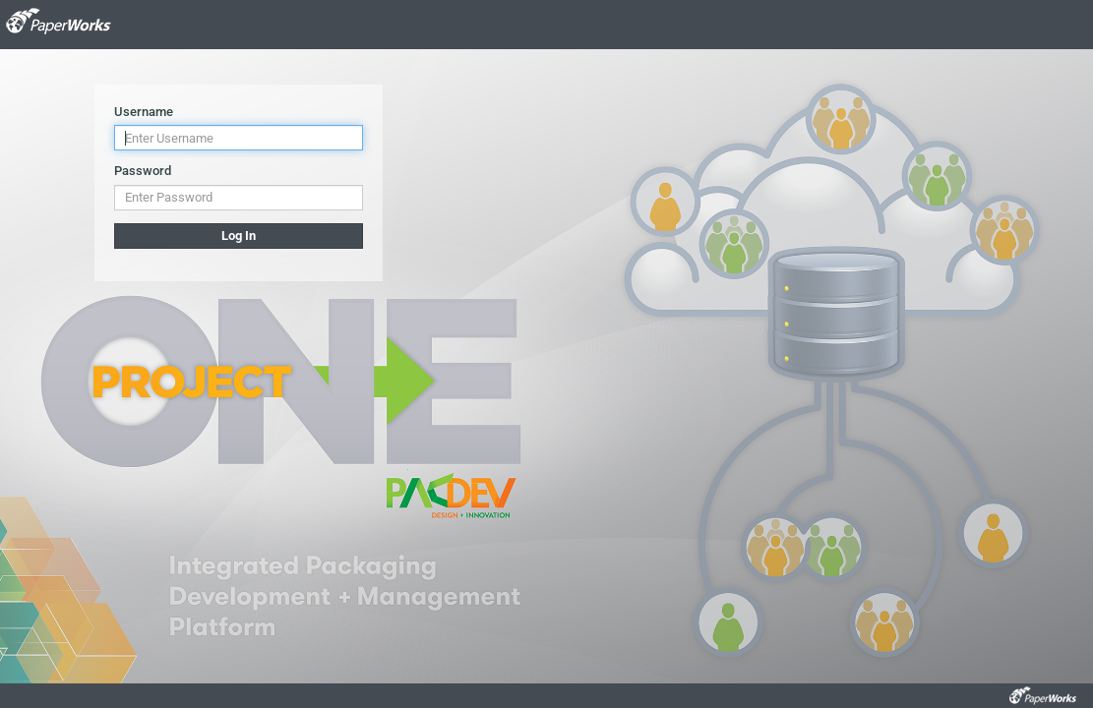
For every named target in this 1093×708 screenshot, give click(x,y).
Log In (238, 235)
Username (143, 111)
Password (142, 170)
